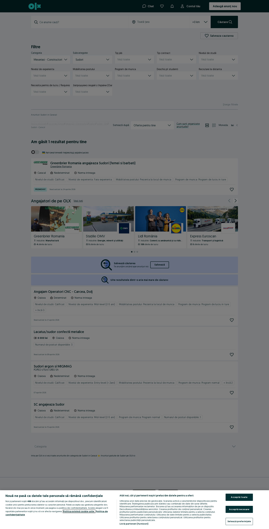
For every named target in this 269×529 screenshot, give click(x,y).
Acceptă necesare (239, 509)
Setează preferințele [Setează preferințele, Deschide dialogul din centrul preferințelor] (239, 521)
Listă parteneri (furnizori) (134, 523)
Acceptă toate (239, 497)
